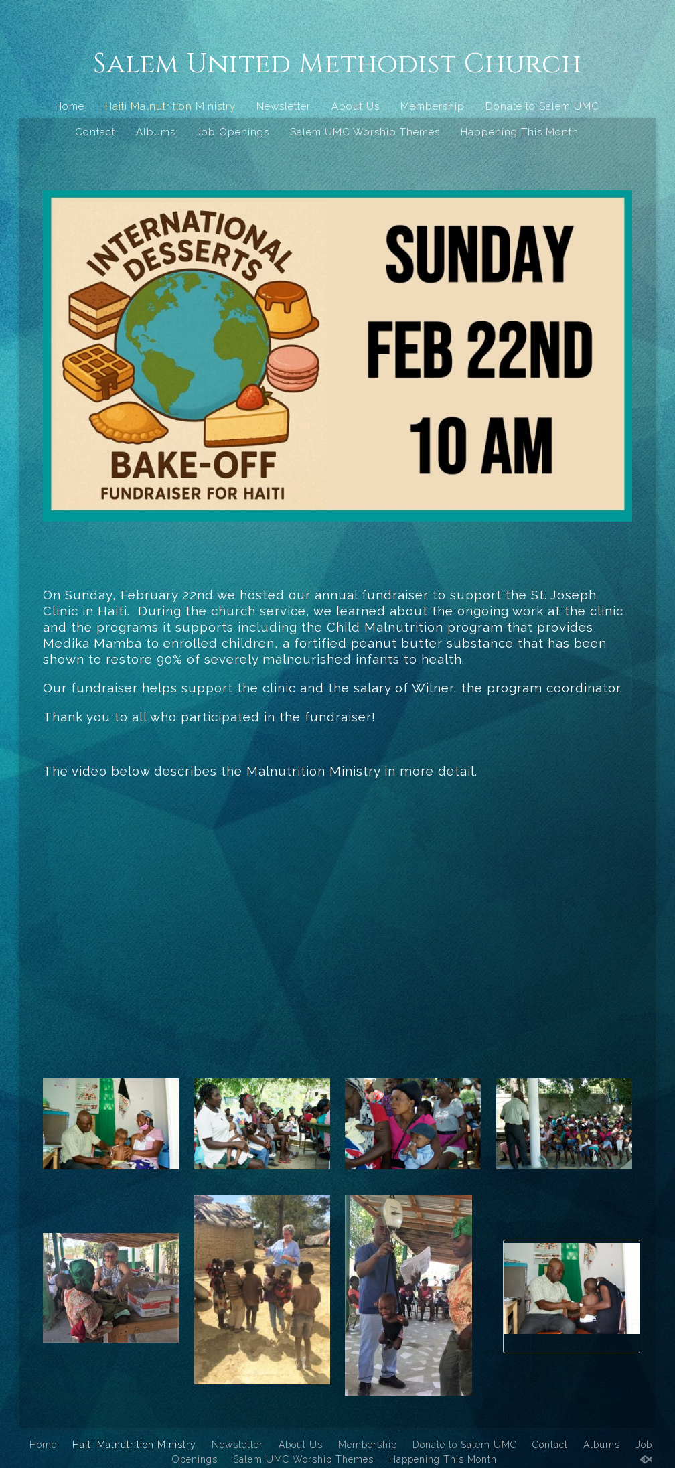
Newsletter (283, 106)
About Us (355, 106)
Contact (95, 132)
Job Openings (232, 132)
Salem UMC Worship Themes (365, 132)
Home (69, 106)
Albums (155, 132)
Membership (432, 106)
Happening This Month (520, 132)
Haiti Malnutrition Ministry (170, 106)
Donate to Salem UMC (542, 106)
